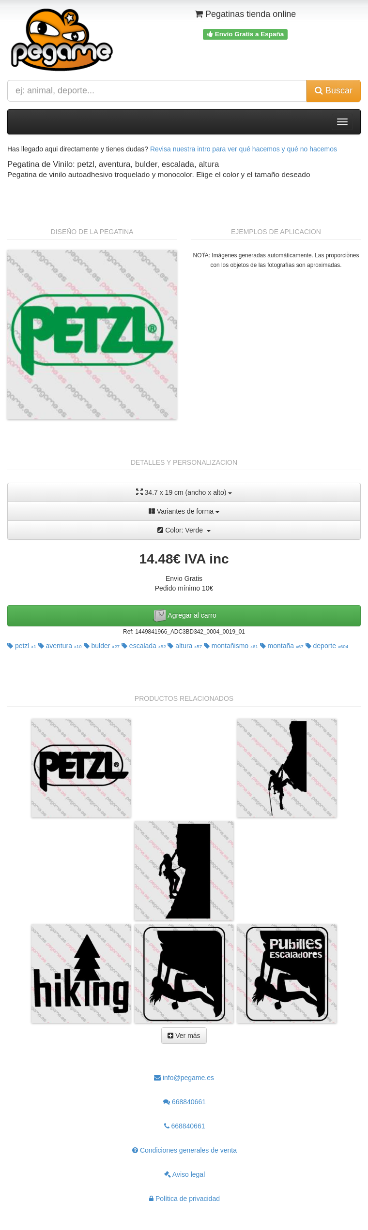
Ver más (184, 1035)
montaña (282, 646)
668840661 (184, 1102)
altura (185, 646)
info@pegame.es (184, 1078)
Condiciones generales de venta (184, 1150)
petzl (21, 646)
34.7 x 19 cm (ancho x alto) (184, 492)
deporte (327, 646)
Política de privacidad (184, 1198)
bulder (102, 646)
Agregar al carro (184, 615)
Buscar (334, 90)
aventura (60, 646)
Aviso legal (184, 1174)
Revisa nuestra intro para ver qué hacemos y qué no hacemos (243, 149)
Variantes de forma (184, 511)
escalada (144, 646)
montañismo (231, 646)
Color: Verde (184, 530)
